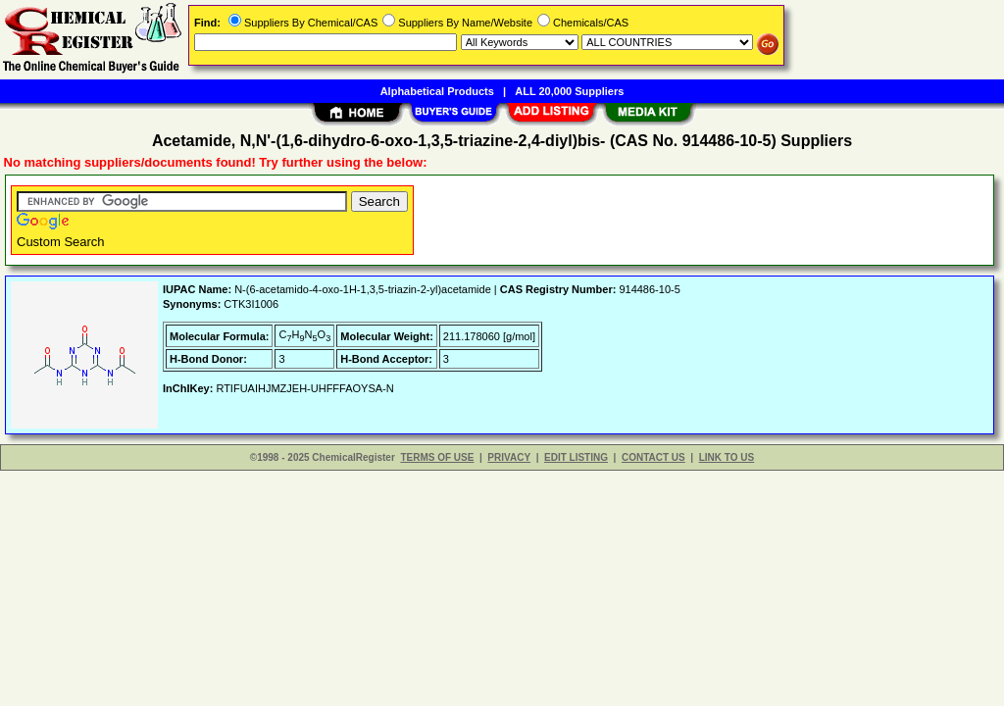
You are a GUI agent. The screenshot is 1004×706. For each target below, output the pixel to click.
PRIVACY (508, 457)
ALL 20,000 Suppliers (569, 91)
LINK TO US (726, 457)
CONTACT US (653, 457)
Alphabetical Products (437, 91)
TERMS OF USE (437, 457)
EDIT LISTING (576, 457)
